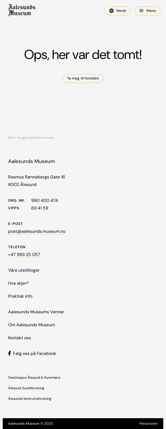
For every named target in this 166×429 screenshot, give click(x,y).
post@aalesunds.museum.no (36, 231)
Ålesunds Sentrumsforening (29, 398)
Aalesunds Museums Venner (36, 312)
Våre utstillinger (24, 270)
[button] (117, 10)
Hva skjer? (18, 283)
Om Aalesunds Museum (31, 325)
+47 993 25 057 (24, 254)
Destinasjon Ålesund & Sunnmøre (34, 377)
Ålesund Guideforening (26, 388)
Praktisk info (20, 296)
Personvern (148, 423)
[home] (21, 11)
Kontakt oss (19, 338)
